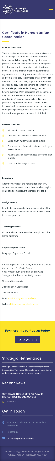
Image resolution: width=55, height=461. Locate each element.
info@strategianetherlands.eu (22, 298)
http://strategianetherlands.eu (24, 304)
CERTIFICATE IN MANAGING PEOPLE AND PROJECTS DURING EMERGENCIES (22, 395)
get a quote (28, 339)
